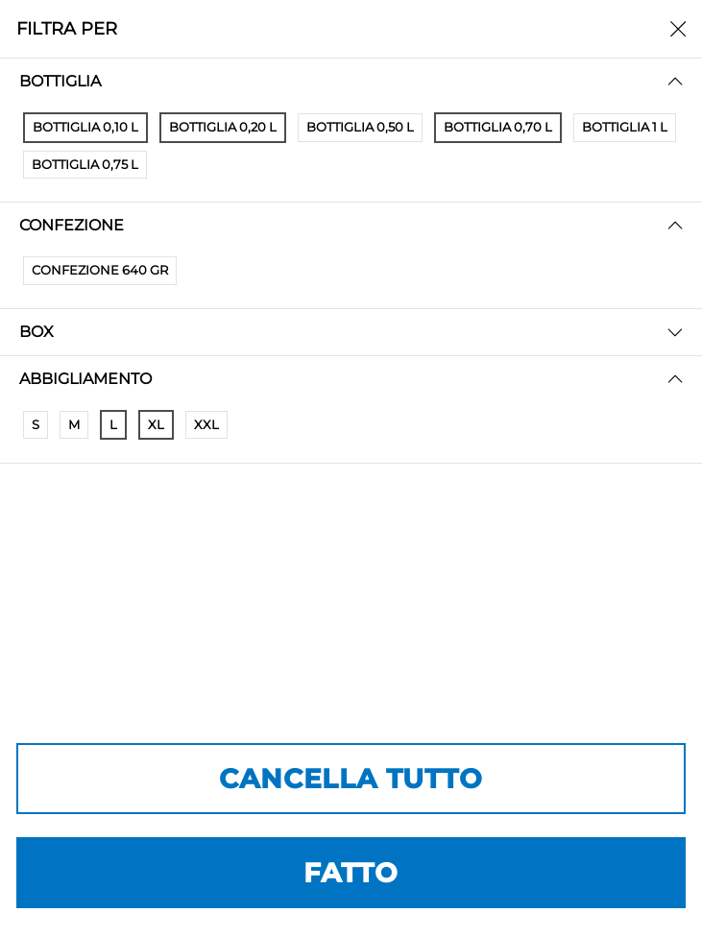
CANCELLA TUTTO (350, 778)
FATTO (351, 872)
